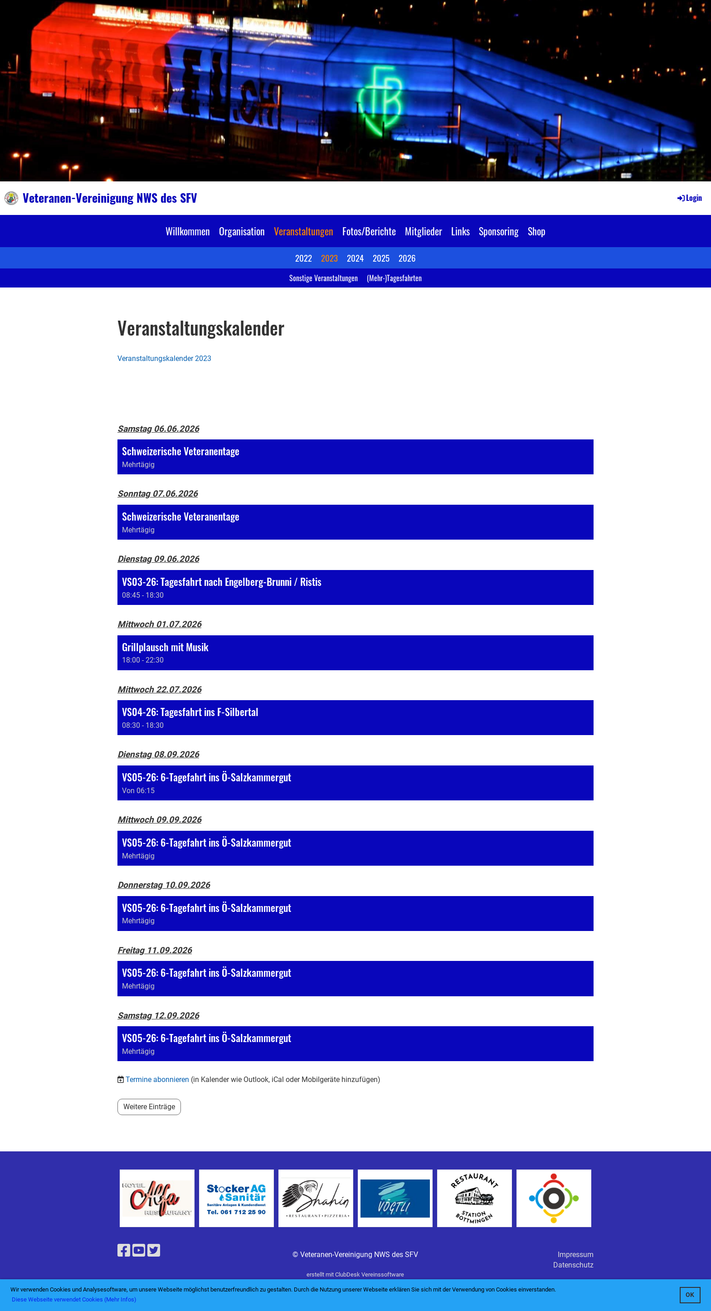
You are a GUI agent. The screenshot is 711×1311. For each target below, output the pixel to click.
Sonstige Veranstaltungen (323, 278)
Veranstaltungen (303, 231)
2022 (303, 257)
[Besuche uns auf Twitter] (153, 1250)
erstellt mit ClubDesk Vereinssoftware (355, 1274)
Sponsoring (499, 231)
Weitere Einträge (149, 1106)
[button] (355, 456)
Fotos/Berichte (369, 231)
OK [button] (690, 1295)
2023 (329, 257)
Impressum (576, 1254)
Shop (536, 231)
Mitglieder (423, 231)
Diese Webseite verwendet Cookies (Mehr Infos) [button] (74, 1299)
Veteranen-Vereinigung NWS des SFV (110, 198)
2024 (355, 257)
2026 (407, 257)
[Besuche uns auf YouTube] (138, 1250)
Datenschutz (573, 1265)
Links (460, 231)
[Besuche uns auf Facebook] (123, 1250)
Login (689, 197)
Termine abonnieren (157, 1079)
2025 (381, 257)
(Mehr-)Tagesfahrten (394, 278)
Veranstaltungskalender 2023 (164, 358)
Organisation (242, 231)
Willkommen (188, 231)
